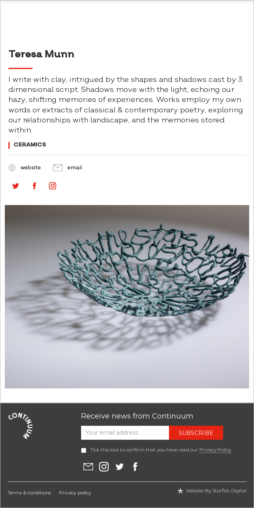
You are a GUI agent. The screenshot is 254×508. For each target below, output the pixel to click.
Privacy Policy (215, 450)
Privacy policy (75, 493)
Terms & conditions (29, 493)
